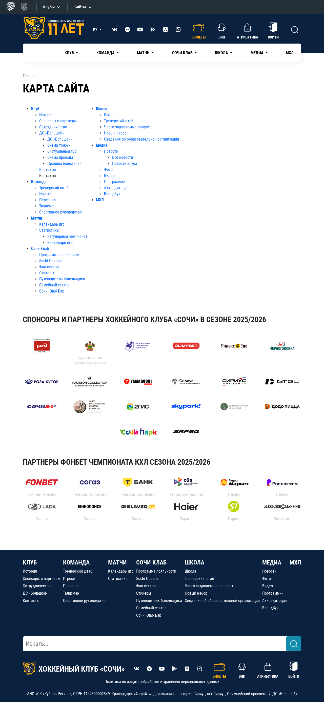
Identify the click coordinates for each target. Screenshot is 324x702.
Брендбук (112, 193)
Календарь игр (52, 224)
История (46, 114)
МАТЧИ (117, 562)
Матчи (36, 218)
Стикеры (46, 272)
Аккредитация (116, 187)
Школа (101, 108)
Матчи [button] (144, 52)
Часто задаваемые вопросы (128, 127)
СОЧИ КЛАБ (151, 562)
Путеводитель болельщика (62, 279)
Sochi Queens (50, 260)
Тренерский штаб (54, 187)
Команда (39, 181)
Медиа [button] (258, 52)
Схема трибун (59, 145)
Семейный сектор (54, 285)
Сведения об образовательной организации (141, 139)
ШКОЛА (194, 562)
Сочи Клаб (40, 248)
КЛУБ (30, 562)
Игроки (45, 193)
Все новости (122, 157)
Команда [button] (106, 52)
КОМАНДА (76, 562)
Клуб (35, 108)
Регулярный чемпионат (67, 236)
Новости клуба (124, 163)
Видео (109, 175)
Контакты (47, 169)
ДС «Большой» (51, 133)
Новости (111, 151)
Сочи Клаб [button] (183, 52)
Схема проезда (60, 157)
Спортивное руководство (60, 212)
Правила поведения (64, 163)
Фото (108, 169)
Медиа (101, 145)
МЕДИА (271, 562)
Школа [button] (222, 52)
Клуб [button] (70, 52)
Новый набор (115, 133)
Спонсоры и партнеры (58, 121)
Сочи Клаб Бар (51, 291)
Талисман (47, 206)
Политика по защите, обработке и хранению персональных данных (162, 681)
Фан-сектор (49, 266)
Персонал (47, 200)
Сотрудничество (53, 127)
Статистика (49, 230)
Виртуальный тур (61, 151)
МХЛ (290, 52)
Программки (114, 181)
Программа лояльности (59, 254)
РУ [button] (95, 29)
